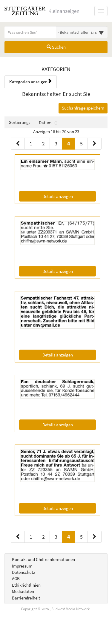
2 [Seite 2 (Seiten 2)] (43, 536)
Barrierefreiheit (26, 598)
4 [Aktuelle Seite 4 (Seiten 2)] (68, 536)
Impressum (22, 566)
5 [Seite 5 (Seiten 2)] (81, 536)
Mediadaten (23, 591)
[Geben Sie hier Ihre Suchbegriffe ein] (30, 32)
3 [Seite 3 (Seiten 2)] (56, 536)
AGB (16, 578)
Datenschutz (23, 572)
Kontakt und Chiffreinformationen (43, 559)
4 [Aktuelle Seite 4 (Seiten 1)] (68, 143)
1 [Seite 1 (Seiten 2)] (31, 536)
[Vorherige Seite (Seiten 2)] (18, 537)
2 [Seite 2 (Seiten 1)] (43, 143)
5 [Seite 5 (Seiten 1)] (81, 143)
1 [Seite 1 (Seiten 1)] (31, 143)
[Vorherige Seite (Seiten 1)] (18, 144)
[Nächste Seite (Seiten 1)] (95, 144)
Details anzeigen (69, 196)
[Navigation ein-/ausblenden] (101, 11)
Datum (48, 122)
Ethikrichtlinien (26, 585)
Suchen (56, 47)
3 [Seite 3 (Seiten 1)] (56, 143)
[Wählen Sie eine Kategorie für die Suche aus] (82, 32)
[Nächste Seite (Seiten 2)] (95, 537)
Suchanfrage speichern (83, 108)
